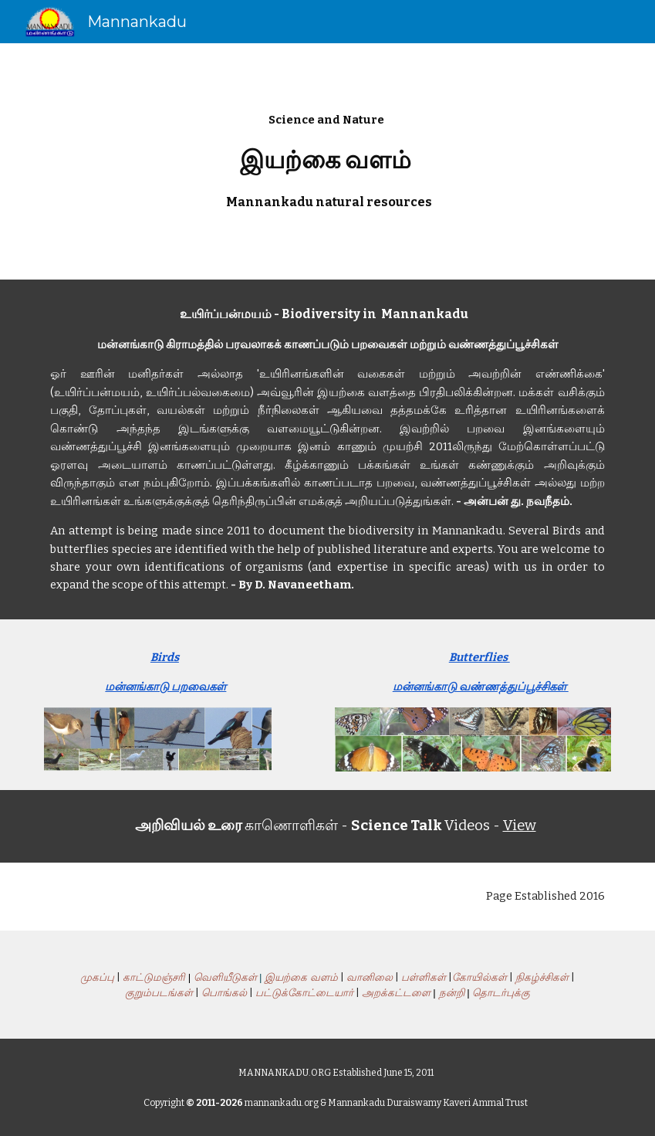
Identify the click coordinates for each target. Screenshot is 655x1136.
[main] (327, 161)
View (519, 825)
